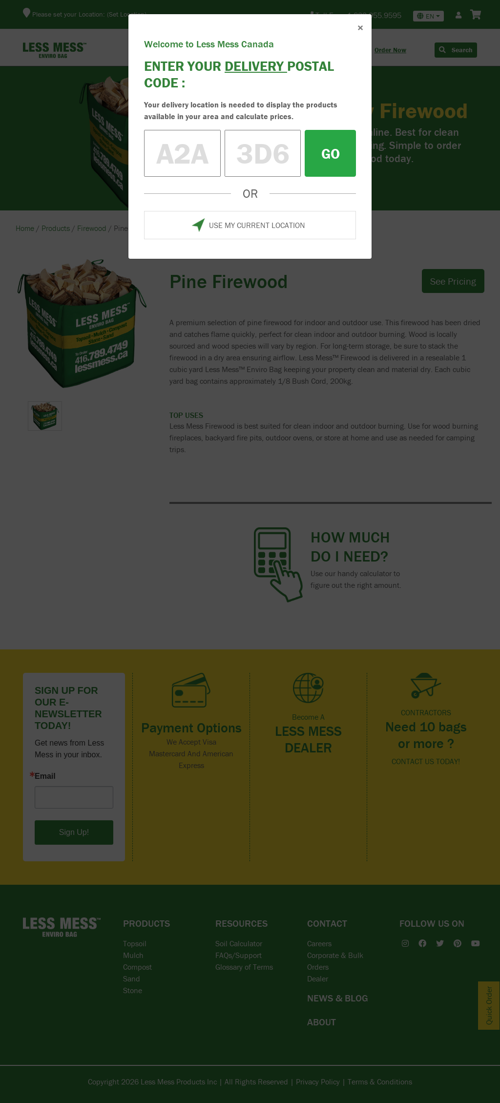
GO (330, 154)
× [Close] (360, 28)
